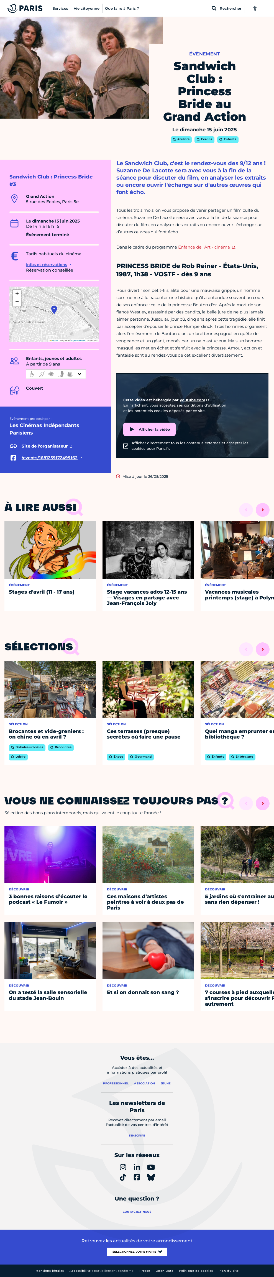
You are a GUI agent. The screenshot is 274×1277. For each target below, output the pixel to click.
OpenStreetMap (78, 340)
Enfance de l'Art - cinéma (204, 247)
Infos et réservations (46, 264)
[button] (54, 309)
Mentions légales (49, 1271)
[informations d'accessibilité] (56, 374)
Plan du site (229, 1271)
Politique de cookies (196, 1271)
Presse (144, 1271)
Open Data (164, 1271)
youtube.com (192, 400)
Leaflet (54, 340)
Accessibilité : (102, 1271)
